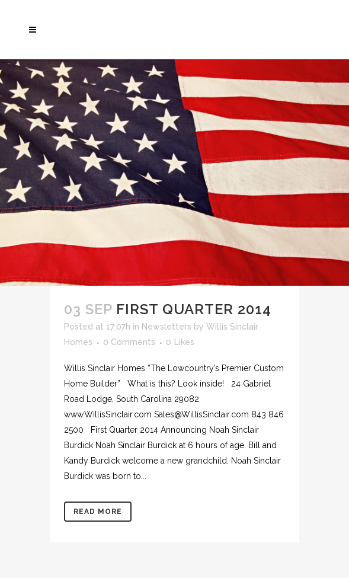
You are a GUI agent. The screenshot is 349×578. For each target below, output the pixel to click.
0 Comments (129, 342)
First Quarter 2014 (193, 309)
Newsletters (166, 326)
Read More (97, 511)
